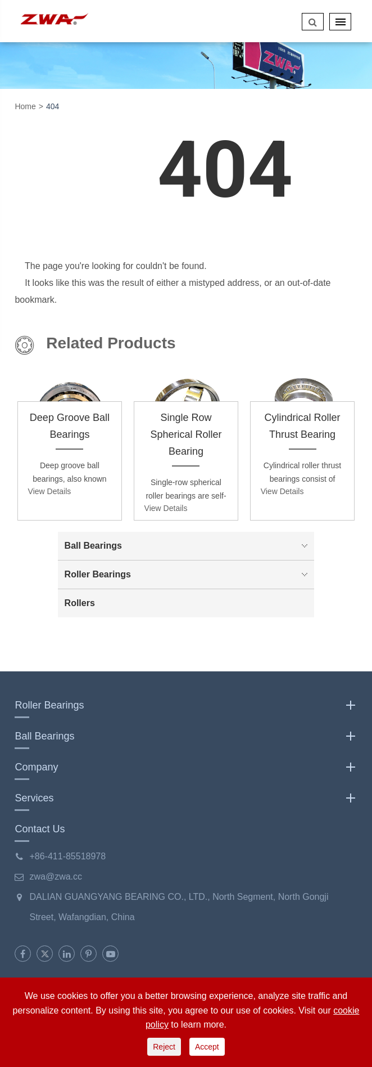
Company (186, 767)
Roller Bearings (189, 574)
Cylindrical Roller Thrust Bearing (303, 426)
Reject (164, 1046)
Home (25, 106)
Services (186, 798)
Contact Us (40, 829)
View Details (49, 491)
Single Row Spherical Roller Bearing (185, 434)
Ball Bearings (189, 545)
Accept (207, 1046)
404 (52, 106)
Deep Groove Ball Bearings (70, 426)
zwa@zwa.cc (55, 876)
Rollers (80, 603)
